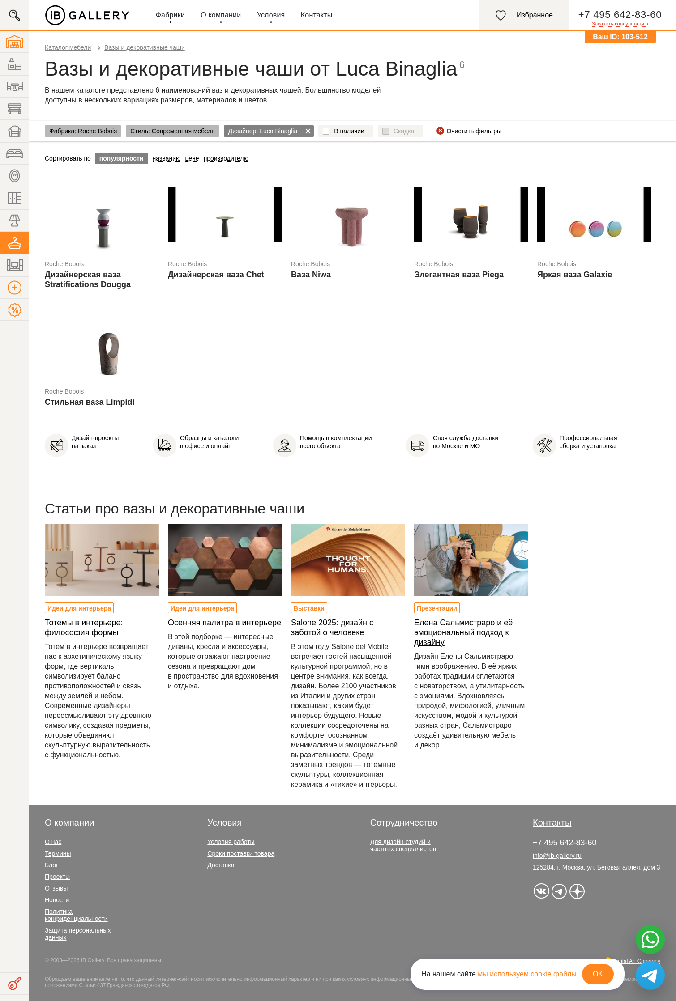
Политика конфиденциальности (76, 915)
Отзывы (56, 888)
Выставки (309, 608)
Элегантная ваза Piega (459, 274)
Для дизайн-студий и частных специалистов (403, 845)
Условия (271, 15)
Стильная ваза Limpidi (90, 402)
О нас (53, 841)
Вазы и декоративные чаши (144, 47)
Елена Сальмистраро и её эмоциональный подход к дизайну (463, 632)
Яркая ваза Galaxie (574, 274)
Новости (57, 899)
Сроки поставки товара (240, 853)
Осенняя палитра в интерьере (224, 622)
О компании (221, 15)
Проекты (57, 876)
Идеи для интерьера (79, 608)
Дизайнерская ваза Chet (216, 274)
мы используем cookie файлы (527, 974)
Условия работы (230, 841)
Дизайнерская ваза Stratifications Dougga (88, 279)
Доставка (220, 865)
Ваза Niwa (311, 274)
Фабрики (170, 15)
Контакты (317, 15)
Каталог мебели (68, 47)
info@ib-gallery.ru (557, 855)
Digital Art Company (636, 961)
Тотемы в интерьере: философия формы (84, 627)
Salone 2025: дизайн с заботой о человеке (332, 627)
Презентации (437, 608)
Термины (58, 853)
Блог (51, 865)
